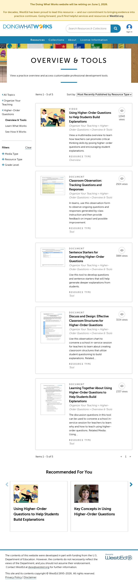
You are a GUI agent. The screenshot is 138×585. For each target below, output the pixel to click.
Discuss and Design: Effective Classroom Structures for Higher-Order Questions (89, 321)
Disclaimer (30, 577)
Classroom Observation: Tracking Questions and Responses (85, 185)
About (72, 39)
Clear (28, 147)
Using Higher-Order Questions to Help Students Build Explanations (90, 117)
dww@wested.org (38, 567)
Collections (56, 39)
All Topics (9, 94)
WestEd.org (116, 16)
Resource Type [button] (13, 159)
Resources (37, 39)
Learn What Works (16, 125)
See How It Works (15, 131)
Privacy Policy (13, 577)
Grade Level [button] (11, 164)
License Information (94, 39)
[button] (129, 28)
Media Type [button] (11, 153)
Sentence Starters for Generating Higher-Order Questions (86, 257)
